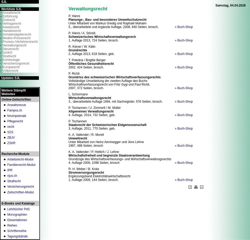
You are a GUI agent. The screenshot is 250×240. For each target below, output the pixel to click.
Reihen (12, 225)
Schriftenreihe (16, 231)
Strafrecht (9, 56)
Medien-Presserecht (16, 38)
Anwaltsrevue (16, 105)
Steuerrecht (11, 49)
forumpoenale (16, 116)
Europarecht (11, 67)
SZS (10, 132)
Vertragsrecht (12, 23)
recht (10, 127)
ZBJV (11, 137)
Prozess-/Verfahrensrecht (20, 42)
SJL (4, 2)
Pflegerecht (15, 121)
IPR (9, 170)
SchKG (7, 52)
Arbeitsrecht (11, 27)
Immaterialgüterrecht (17, 34)
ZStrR (11, 143)
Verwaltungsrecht (14, 45)
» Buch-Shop (184, 27)
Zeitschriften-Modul (20, 192)
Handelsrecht (12, 31)
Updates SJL (10, 78)
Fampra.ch (14, 110)
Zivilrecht (9, 20)
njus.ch (12, 176)
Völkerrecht (10, 71)
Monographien (17, 214)
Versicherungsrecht (16, 63)
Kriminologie (11, 60)
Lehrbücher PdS (18, 209)
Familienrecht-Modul (21, 165)
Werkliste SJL (11, 9)
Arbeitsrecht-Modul (20, 159)
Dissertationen (17, 220)
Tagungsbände (17, 236)
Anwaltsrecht (11, 13)
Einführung (10, 16)
